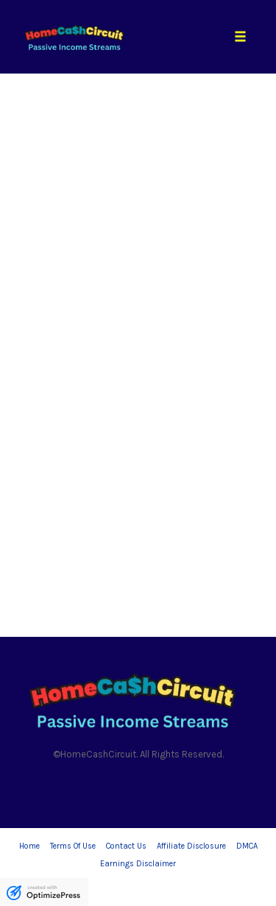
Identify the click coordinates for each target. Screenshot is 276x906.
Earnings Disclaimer (138, 863)
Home (29, 846)
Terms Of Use (73, 846)
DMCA (247, 846)
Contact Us (126, 846)
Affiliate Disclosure (191, 846)
